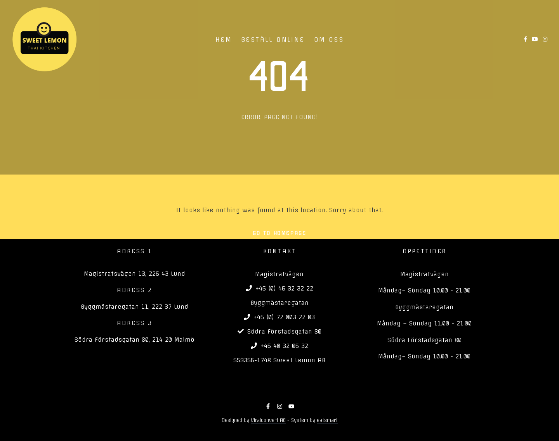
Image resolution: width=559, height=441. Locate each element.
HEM (223, 39)
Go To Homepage (279, 233)
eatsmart (327, 420)
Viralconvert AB (268, 420)
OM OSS (329, 39)
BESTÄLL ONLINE (273, 39)
